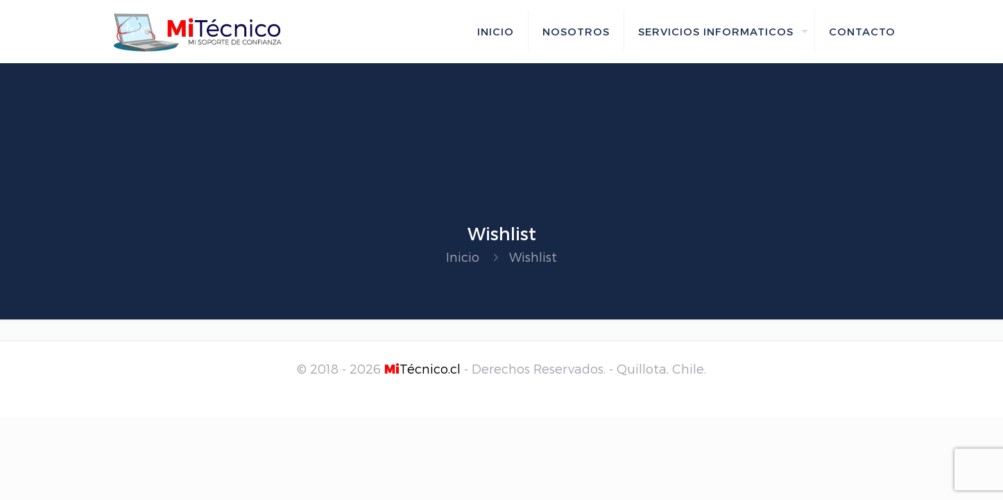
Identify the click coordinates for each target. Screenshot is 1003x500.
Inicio (462, 256)
